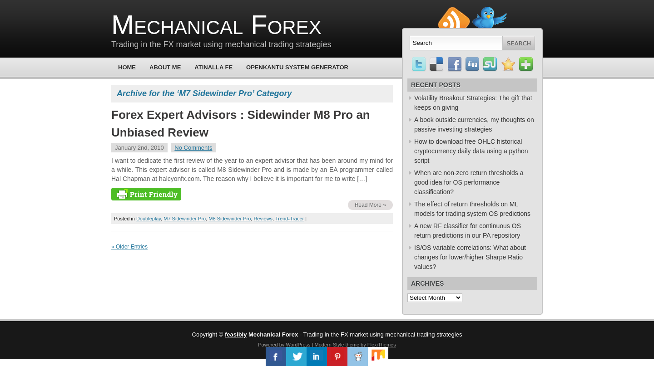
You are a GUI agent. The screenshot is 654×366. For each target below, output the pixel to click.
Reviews (262, 218)
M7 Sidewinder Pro (185, 218)
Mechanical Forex (216, 25)
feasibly (236, 334)
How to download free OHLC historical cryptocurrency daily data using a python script (471, 151)
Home (127, 67)
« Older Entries (129, 247)
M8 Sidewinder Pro (229, 218)
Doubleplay (148, 218)
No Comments (193, 147)
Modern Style (329, 344)
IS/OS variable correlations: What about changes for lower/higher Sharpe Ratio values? (470, 257)
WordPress (298, 344)
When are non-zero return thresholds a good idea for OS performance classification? (468, 182)
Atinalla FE (213, 67)
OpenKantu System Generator (297, 67)
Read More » (370, 205)
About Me (165, 67)
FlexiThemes (381, 344)
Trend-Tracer (289, 218)
